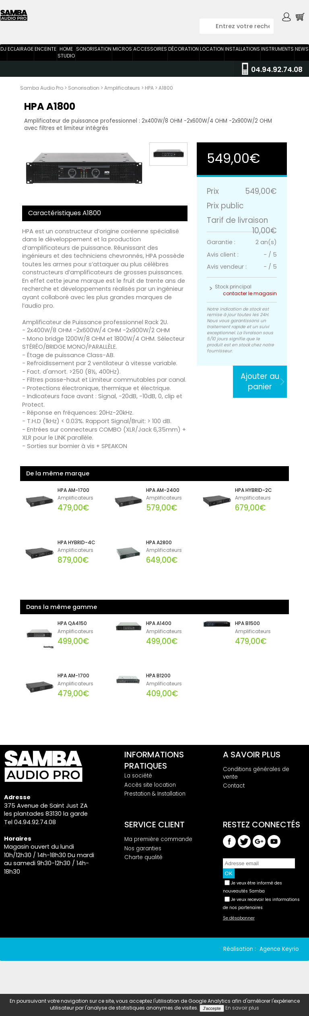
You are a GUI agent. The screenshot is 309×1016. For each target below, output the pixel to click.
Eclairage (20, 63)
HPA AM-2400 (162, 505)
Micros (122, 63)
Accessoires (150, 63)
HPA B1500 (247, 638)
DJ (3, 63)
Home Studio (66, 67)
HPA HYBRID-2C (253, 505)
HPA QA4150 (72, 638)
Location (212, 63)
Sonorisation (93, 63)
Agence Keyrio (279, 963)
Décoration (183, 63)
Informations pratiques (154, 774)
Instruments (277, 63)
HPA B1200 (158, 690)
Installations (242, 63)
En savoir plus (242, 1007)
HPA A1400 (158, 638)
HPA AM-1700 (73, 505)
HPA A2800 (159, 557)
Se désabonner (239, 933)
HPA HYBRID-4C (76, 557)
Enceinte (45, 63)
